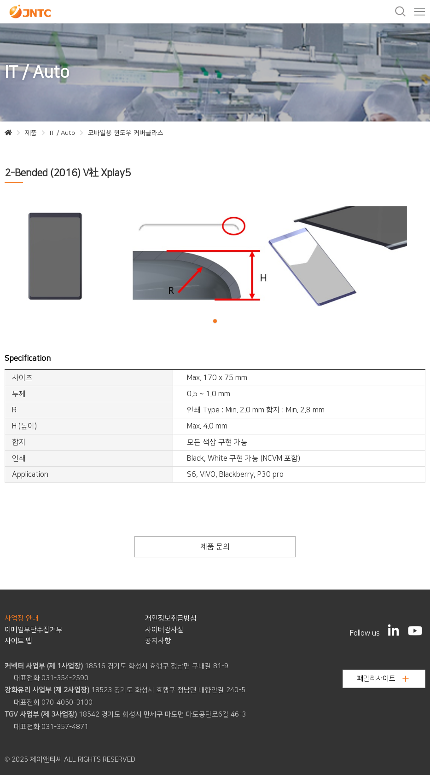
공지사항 (158, 641)
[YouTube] (415, 630)
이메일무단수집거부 (34, 630)
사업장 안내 (22, 618)
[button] (215, 320)
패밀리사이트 (383, 678)
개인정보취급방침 (171, 618)
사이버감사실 (164, 630)
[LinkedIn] (393, 630)
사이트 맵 (18, 641)
